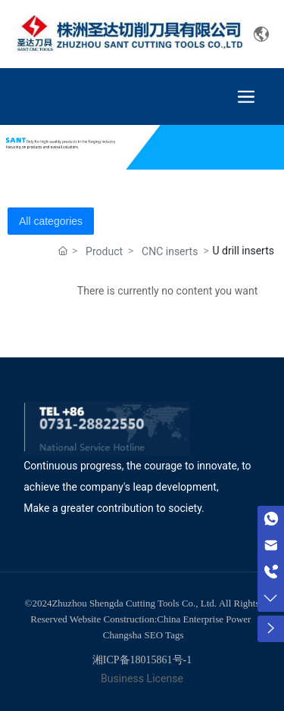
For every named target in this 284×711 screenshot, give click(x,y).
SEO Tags (164, 635)
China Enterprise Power (204, 619)
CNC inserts (170, 251)
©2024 (38, 603)
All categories (51, 221)
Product (104, 251)
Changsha (122, 635)
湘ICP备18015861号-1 (142, 660)
